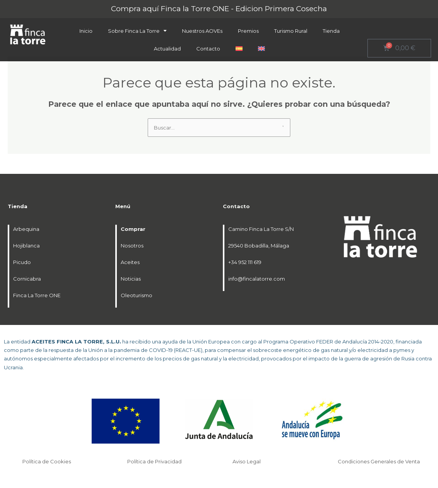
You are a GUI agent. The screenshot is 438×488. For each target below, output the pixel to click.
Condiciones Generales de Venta (379, 461)
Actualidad (167, 48)
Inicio (86, 31)
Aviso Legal (247, 461)
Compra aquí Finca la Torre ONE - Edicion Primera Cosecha (219, 8)
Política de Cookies (47, 461)
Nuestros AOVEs (202, 31)
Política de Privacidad (155, 461)
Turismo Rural (290, 31)
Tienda (331, 31)
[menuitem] (239, 48)
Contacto (208, 48)
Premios (248, 31)
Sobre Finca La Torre (137, 30)
